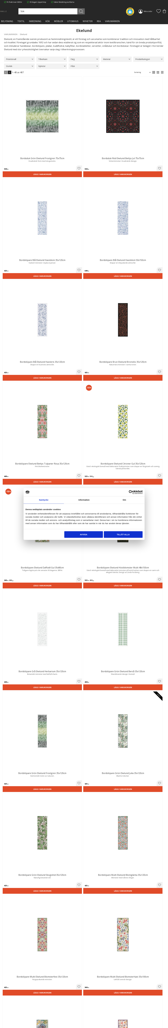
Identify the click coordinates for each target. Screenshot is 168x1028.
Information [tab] (84, 500)
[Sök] (93, 11)
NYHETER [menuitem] (88, 21)
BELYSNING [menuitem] (7, 21)
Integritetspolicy (51, 1012)
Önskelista (90, 1022)
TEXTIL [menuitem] (21, 21)
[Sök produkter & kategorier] (72, 11)
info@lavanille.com (17, 1017)
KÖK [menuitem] (47, 21)
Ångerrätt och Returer (54, 1009)
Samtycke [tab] (43, 500)
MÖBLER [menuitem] (58, 21)
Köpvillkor (90, 1009)
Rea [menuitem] (99, 21)
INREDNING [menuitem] (35, 21)
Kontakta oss (50, 1015)
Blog (47, 1018)
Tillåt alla (123, 534)
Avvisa (83, 534)
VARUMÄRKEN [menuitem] (112, 21)
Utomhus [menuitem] (72, 21)
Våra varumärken (52, 1020)
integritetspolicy (148, 976)
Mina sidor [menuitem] (148, 11)
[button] (158, 11)
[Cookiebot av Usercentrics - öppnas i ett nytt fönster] (131, 492)
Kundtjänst (90, 1007)
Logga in (89, 1019)
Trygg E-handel (51, 1007)
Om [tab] (124, 500)
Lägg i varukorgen (16, 127)
